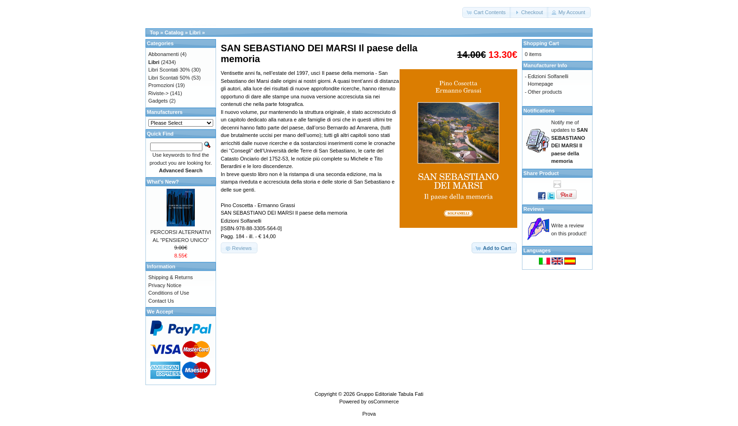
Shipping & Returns (170, 277)
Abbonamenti (163, 54)
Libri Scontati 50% (169, 77)
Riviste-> (158, 93)
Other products (545, 92)
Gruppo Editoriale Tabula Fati (389, 394)
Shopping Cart (541, 43)
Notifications (539, 110)
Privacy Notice (164, 285)
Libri (195, 32)
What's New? (163, 182)
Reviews (533, 209)
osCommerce (383, 401)
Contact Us (161, 301)
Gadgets (158, 101)
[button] (486, 12)
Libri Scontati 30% (169, 69)
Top (154, 32)
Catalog (174, 32)
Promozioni (161, 85)
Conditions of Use (168, 293)
